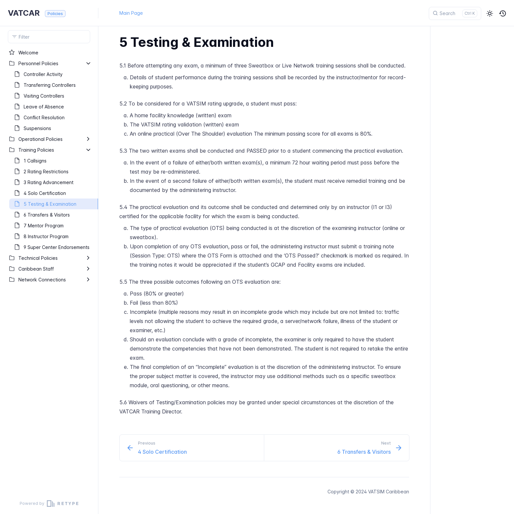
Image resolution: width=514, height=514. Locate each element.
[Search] (455, 13)
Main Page (131, 13)
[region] (49, 270)
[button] (489, 13)
